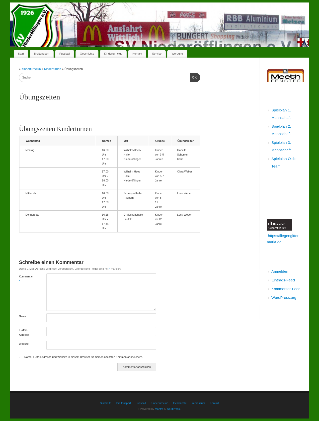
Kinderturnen (53, 69)
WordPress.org (283, 297)
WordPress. (173, 408)
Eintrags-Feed (283, 280)
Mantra (159, 408)
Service (156, 53)
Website (24, 343)
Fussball (64, 53)
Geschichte (87, 53)
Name (22, 316)
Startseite (105, 403)
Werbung (177, 53)
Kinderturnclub (113, 53)
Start (21, 53)
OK (193, 77)
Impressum (198, 403)
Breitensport (41, 53)
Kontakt (137, 53)
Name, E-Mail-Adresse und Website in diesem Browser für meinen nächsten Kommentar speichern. (83, 356)
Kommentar (26, 278)
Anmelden (279, 271)
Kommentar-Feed (286, 289)
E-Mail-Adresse (24, 332)
